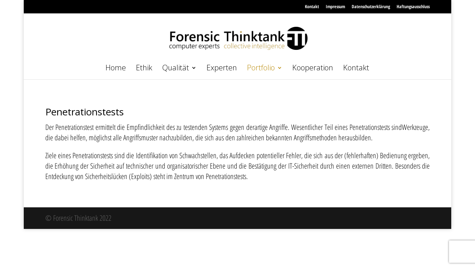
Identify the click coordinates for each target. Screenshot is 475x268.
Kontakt (312, 6)
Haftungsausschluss (413, 6)
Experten (221, 69)
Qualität (175, 69)
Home (115, 69)
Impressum (335, 6)
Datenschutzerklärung (371, 6)
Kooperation (312, 69)
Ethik (144, 69)
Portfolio (261, 69)
